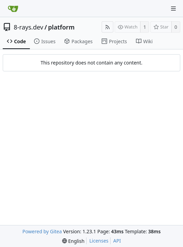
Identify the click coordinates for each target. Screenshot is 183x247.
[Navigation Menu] (173, 8)
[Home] (13, 8)
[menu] (73, 241)
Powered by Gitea (42, 231)
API (117, 240)
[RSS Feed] (107, 27)
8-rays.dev (28, 27)
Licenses (98, 240)
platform (61, 27)
